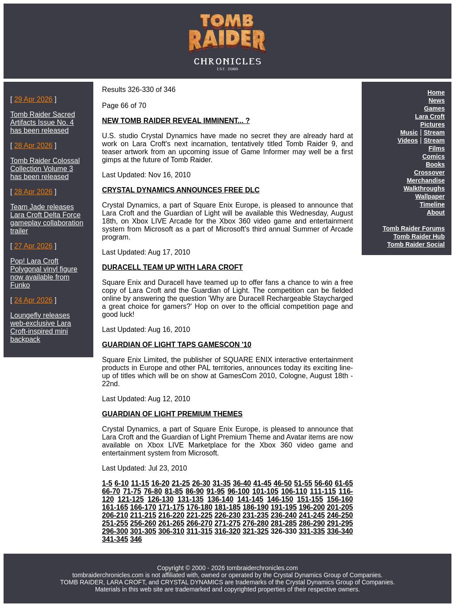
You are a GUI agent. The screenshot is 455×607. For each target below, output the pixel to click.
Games (434, 108)
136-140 (221, 499)
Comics (433, 156)
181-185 (228, 507)
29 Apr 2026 (33, 99)
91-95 (216, 491)
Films (436, 148)
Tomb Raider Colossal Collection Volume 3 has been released (45, 168)
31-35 (221, 483)
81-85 (174, 491)
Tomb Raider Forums (414, 228)
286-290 (312, 523)
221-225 (199, 515)
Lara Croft (430, 116)
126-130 (161, 499)
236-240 (284, 515)
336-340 (340, 531)
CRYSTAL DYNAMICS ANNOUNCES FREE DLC (181, 190)
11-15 (140, 483)
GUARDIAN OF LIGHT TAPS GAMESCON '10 (176, 344)
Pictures (432, 124)
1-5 (107, 483)
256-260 (143, 523)
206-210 (115, 515)
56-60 (324, 483)
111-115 (323, 491)
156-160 (340, 499)
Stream (434, 132)
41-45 (262, 483)
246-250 (340, 515)
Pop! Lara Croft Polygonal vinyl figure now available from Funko (43, 273)
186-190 (256, 507)
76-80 (153, 491)
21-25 (181, 483)
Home (436, 92)
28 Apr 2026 (33, 145)
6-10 (122, 483)
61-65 (344, 483)
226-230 (228, 515)
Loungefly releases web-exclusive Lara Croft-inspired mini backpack (40, 327)
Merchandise (426, 180)
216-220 (171, 515)
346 (136, 539)
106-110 (294, 491)
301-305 (143, 531)
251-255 (115, 523)
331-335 (312, 531)
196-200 (312, 507)
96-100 (239, 491)
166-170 (143, 507)
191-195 (284, 507)
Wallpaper (430, 196)
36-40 (242, 483)
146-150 (280, 499)
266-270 (199, 523)
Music (409, 132)
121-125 (131, 499)
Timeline (432, 204)
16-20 (161, 483)
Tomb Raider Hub (419, 236)
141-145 (250, 499)
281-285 (284, 523)
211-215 (143, 515)
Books (435, 164)
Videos (408, 140)
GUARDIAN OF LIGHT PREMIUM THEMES (172, 414)
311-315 (199, 531)
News (436, 100)
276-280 (256, 523)
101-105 (265, 491)
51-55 (303, 483)
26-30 (201, 483)
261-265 (171, 523)
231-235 (256, 515)
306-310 (171, 531)
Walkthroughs (424, 188)
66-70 (111, 491)
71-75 (132, 491)
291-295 (340, 523)
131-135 (190, 499)
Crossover (429, 172)
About (436, 212)
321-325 (256, 531)
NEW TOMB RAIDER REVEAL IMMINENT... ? (176, 120)
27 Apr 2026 (33, 246)
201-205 (340, 507)
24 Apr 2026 (33, 300)
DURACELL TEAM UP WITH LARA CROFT (172, 267)
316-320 (228, 531)
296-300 (115, 531)
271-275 (228, 523)
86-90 (195, 491)
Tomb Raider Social (416, 244)
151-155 (310, 499)
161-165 (115, 507)
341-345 (115, 539)
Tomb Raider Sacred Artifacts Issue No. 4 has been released (42, 122)
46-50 (283, 483)
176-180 (199, 507)
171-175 (171, 507)
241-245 (312, 515)
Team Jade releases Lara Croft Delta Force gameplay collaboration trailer (47, 219)
